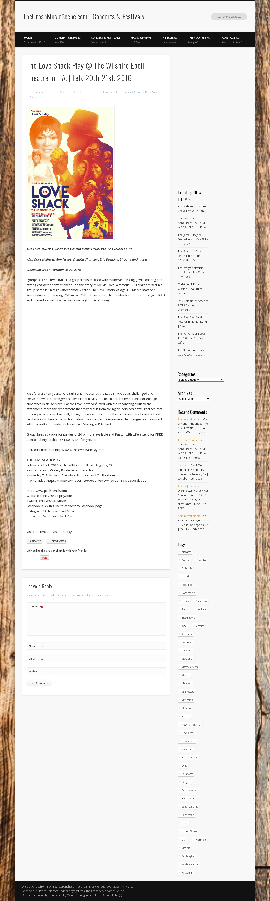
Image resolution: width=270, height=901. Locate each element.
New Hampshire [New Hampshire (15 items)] (191, 724)
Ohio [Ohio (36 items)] (184, 765)
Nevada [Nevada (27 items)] (186, 716)
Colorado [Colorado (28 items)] (187, 585)
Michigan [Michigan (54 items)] (187, 683)
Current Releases (68, 40)
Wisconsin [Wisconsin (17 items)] (187, 872)
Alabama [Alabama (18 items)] (186, 552)
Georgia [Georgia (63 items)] (202, 601)
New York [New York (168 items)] (187, 749)
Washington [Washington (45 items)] (188, 856)
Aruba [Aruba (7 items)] (202, 560)
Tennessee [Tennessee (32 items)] (188, 815)
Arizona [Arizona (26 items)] (186, 560)
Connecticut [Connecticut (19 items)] (188, 593)
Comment (36, 606)
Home (34, 40)
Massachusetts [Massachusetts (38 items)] (190, 667)
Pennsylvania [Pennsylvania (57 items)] (189, 790)
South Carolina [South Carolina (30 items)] (190, 807)
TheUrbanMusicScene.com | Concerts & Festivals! (84, 16)
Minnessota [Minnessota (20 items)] (188, 692)
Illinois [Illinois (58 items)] (185, 609)
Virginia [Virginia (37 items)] (186, 848)
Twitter (235, 16)
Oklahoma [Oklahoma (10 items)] (187, 774)
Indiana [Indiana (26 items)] (202, 609)
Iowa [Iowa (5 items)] (184, 626)
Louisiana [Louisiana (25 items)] (187, 650)
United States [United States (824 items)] (189, 831)
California (36, 541)
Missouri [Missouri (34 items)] (186, 708)
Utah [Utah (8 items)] (184, 839)
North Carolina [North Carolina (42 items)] (190, 757)
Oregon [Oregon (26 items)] (186, 782)
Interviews (170, 40)
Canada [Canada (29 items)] (186, 576)
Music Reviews (141, 40)
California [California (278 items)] (187, 568)
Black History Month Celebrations (114, 92)
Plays (148, 92)
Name (36, 646)
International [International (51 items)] (189, 617)
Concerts (139, 92)
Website (34, 671)
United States (58, 541)
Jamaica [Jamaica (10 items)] (200, 626)
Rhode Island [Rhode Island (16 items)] (189, 798)
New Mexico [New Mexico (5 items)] (188, 741)
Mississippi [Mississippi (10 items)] (187, 700)
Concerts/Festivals (105, 40)
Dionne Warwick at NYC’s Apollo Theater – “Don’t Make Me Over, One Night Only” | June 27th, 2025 (193, 499)
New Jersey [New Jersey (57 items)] (188, 733)
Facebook (226, 16)
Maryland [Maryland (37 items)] (187, 658)
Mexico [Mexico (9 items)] (185, 675)
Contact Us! (232, 40)
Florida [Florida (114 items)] (185, 601)
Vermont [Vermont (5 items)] (201, 839)
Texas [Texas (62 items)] (185, 823)
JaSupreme (41, 92)
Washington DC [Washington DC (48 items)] (190, 864)
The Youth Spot (200, 40)
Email (36, 658)
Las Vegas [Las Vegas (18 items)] (187, 642)
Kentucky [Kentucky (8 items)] (187, 634)
